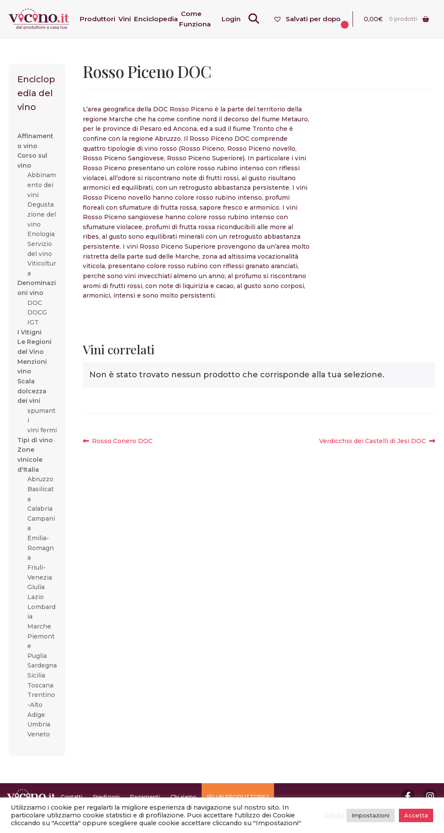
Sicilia (36, 675)
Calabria (39, 508)
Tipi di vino (35, 440)
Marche (39, 626)
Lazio (35, 597)
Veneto (38, 734)
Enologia (41, 234)
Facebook (408, 796)
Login (237, 19)
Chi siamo (183, 797)
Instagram (430, 796)
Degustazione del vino (41, 214)
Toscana (40, 685)
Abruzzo (40, 479)
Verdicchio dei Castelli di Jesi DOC (372, 441)
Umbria (38, 724)
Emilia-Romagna (40, 547)
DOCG (37, 312)
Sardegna (42, 665)
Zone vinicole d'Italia (29, 459)
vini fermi (42, 430)
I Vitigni (29, 332)
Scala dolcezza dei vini (31, 391)
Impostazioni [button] (370, 815)
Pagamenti (145, 797)
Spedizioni (106, 797)
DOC (34, 303)
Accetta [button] (416, 815)
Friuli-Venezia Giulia (39, 577)
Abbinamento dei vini (41, 184)
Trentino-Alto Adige (41, 704)
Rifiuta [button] (334, 815)
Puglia (37, 656)
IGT (33, 322)
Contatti (71, 797)
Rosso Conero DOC (122, 441)
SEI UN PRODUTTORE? (238, 797)
